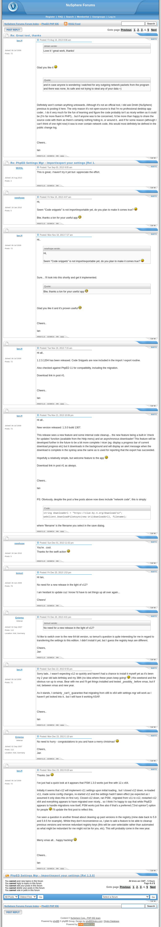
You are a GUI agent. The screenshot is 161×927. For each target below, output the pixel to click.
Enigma (19, 617)
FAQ (60, 16)
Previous (126, 29)
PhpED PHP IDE (50, 24)
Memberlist (83, 16)
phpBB (56, 921)
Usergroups (98, 16)
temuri (19, 573)
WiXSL (19, 168)
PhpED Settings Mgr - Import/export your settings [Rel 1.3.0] (52, 875)
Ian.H (19, 40)
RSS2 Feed (72, 24)
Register (50, 16)
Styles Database (111, 921)
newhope (19, 197)
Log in (111, 16)
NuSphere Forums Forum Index (21, 24)
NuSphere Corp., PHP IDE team (86, 918)
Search (70, 16)
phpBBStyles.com (94, 921)
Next (154, 29)
